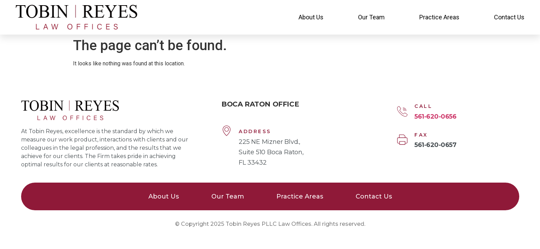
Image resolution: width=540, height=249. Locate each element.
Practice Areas (439, 17)
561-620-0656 (435, 116)
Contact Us (509, 17)
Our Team (371, 17)
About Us (311, 17)
